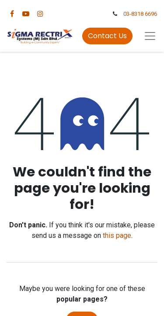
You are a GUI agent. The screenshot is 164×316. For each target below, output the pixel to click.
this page (117, 235)
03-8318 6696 (140, 14)
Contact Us (107, 36)
